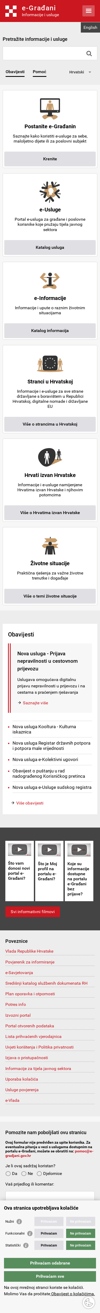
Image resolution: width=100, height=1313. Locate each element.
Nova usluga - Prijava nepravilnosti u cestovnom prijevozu (47, 661)
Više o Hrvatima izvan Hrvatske (50, 512)
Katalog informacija (50, 330)
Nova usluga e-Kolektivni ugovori (45, 759)
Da (11, 1173)
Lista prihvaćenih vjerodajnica (33, 1036)
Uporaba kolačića (21, 1079)
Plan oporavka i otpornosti (30, 993)
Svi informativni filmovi (33, 911)
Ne (27, 1173)
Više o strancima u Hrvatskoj (50, 424)
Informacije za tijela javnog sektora (38, 1068)
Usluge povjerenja (22, 1089)
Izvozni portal (18, 1015)
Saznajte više (35, 702)
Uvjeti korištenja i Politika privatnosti (39, 1047)
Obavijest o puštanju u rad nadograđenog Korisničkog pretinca (49, 773)
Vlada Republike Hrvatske (29, 951)
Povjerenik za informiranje (29, 962)
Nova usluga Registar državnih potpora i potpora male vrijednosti (51, 745)
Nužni (9, 1221)
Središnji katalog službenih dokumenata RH (46, 983)
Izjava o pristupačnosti (26, 1057)
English (90, 27)
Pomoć (39, 71)
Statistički (13, 1245)
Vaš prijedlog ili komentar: (29, 1184)
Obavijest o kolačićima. (72, 1293)
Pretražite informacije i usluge (35, 39)
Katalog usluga (50, 247)
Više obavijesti (29, 803)
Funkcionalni (15, 1233)
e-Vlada (12, 1100)
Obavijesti (15, 71)
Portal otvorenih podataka (29, 1025)
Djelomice (49, 1173)
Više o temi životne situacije (50, 596)
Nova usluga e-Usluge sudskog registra (52, 787)
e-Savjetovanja (19, 972)
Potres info (15, 1004)
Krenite (50, 158)
